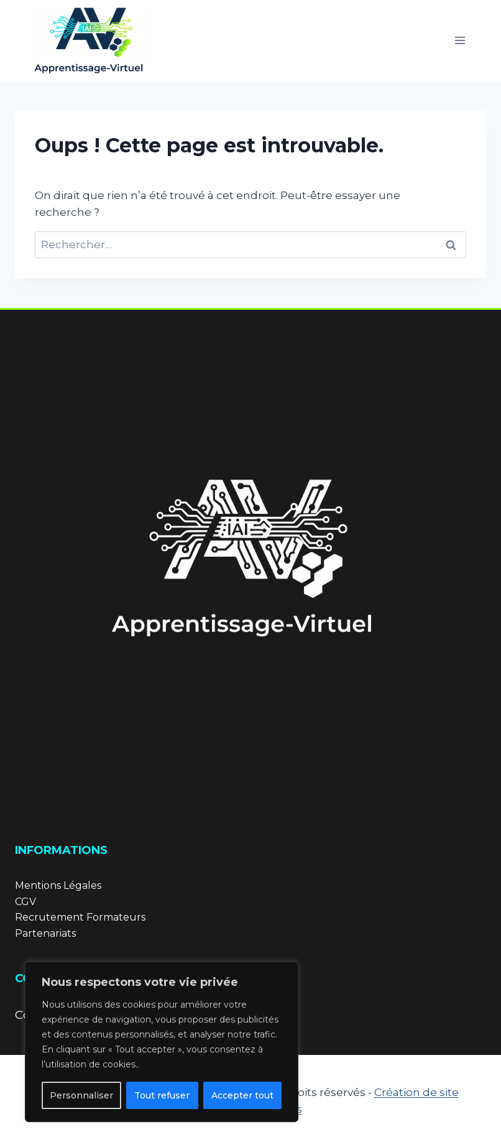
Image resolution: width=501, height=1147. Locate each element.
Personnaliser (81, 1095)
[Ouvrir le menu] (459, 40)
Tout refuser (162, 1095)
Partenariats (45, 933)
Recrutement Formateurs (80, 917)
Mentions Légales (58, 885)
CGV (25, 902)
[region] (161, 1042)
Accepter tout (242, 1095)
